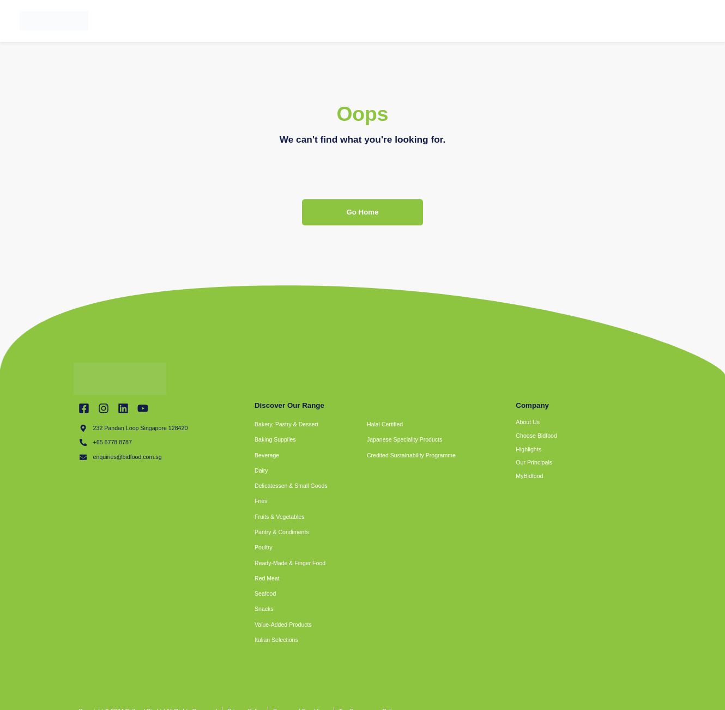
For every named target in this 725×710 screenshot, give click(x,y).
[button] (391, 471)
